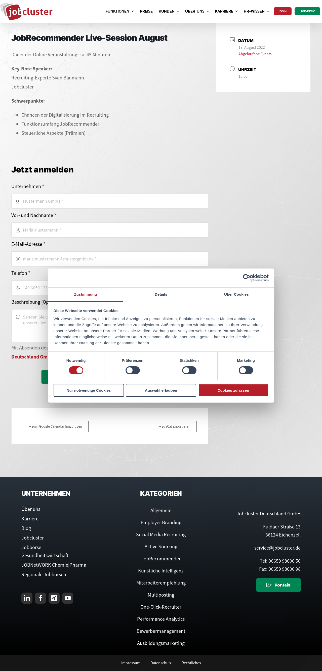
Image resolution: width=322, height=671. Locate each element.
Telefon (20, 273)
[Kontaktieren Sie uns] (278, 585)
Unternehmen (27, 186)
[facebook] (40, 598)
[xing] (54, 598)
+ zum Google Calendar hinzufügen (57, 426)
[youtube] (67, 598)
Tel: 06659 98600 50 (280, 561)
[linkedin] (26, 598)
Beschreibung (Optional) (37, 302)
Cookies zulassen (233, 390)
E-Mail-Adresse (28, 244)
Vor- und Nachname (33, 215)
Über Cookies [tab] (236, 294)
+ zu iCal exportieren (173, 426)
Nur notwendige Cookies (89, 390)
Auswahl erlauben (161, 390)
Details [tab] (161, 294)
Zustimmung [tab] (85, 294)
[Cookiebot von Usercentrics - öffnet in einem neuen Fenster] (247, 278)
